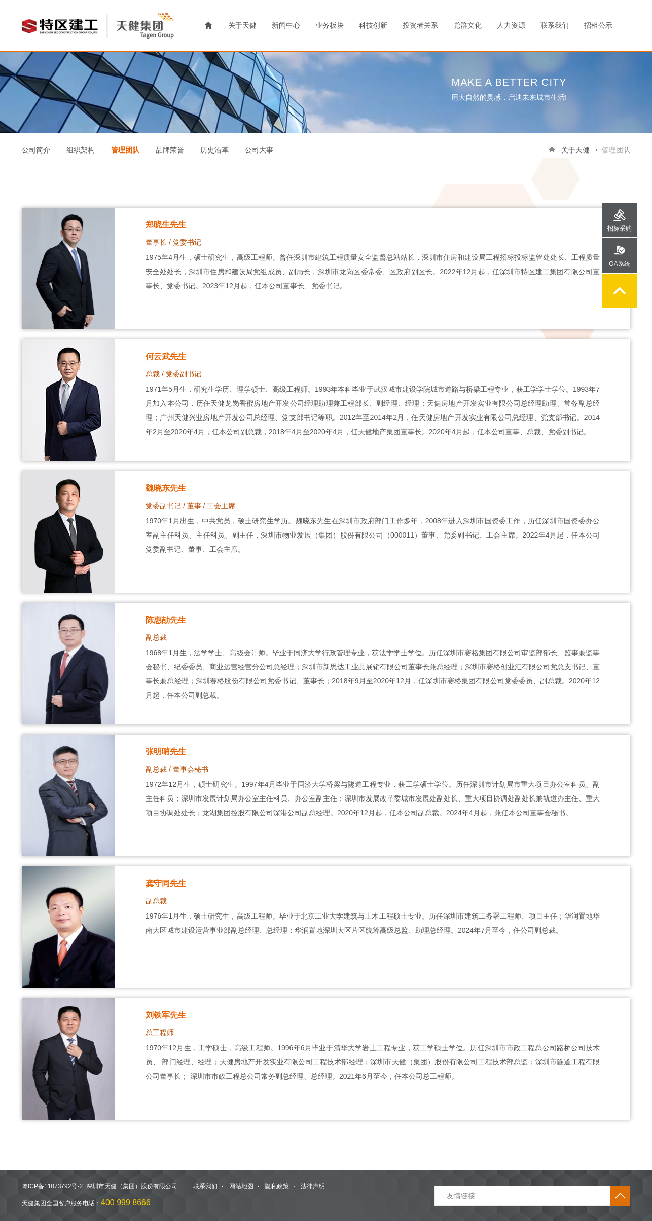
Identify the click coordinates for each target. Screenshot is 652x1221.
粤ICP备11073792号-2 (52, 1186)
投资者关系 (420, 25)
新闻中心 (286, 25)
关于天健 (242, 25)
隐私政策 (277, 1186)
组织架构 (80, 150)
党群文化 (467, 25)
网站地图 (241, 1186)
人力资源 (511, 25)
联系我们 (554, 25)
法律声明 (313, 1186)
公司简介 (36, 150)
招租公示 (598, 25)
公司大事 (259, 150)
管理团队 (125, 150)
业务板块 (329, 25)
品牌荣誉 (170, 150)
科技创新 (373, 25)
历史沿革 (214, 150)
